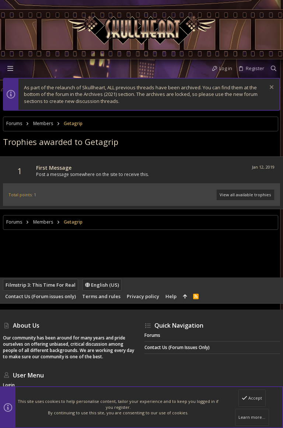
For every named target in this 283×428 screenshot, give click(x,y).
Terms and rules (101, 296)
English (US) (102, 285)
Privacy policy (143, 296)
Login (9, 385)
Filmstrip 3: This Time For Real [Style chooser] (41, 285)
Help (171, 296)
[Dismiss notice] (271, 88)
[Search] (273, 68)
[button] (10, 68)
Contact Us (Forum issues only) (40, 296)
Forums (152, 335)
